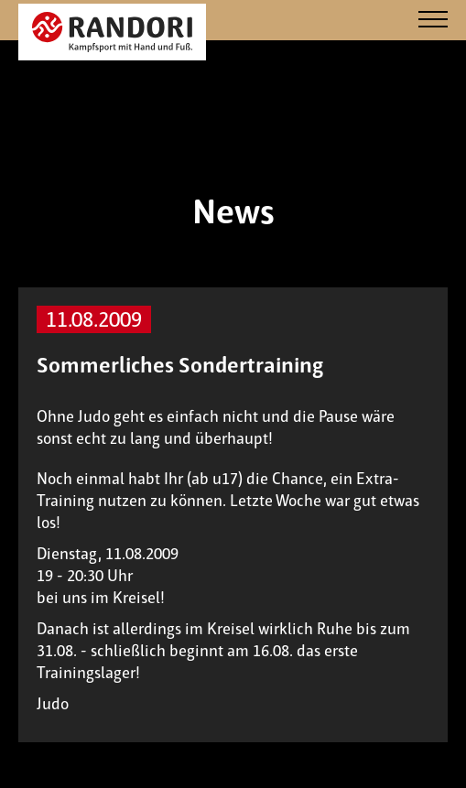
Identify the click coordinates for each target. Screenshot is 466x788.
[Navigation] (433, 20)
